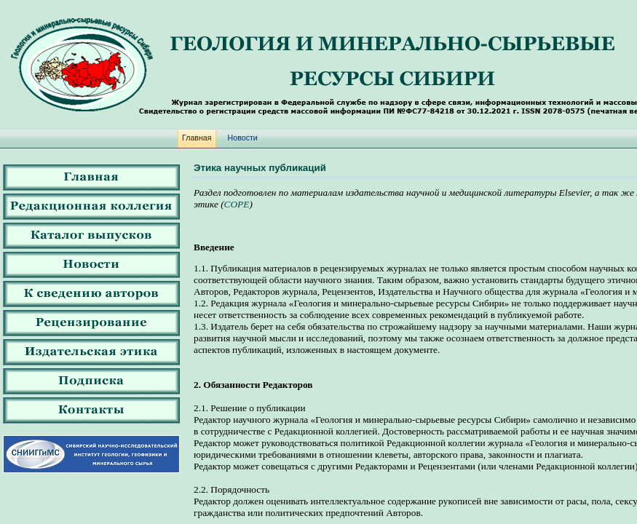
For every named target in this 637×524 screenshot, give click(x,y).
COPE (237, 204)
